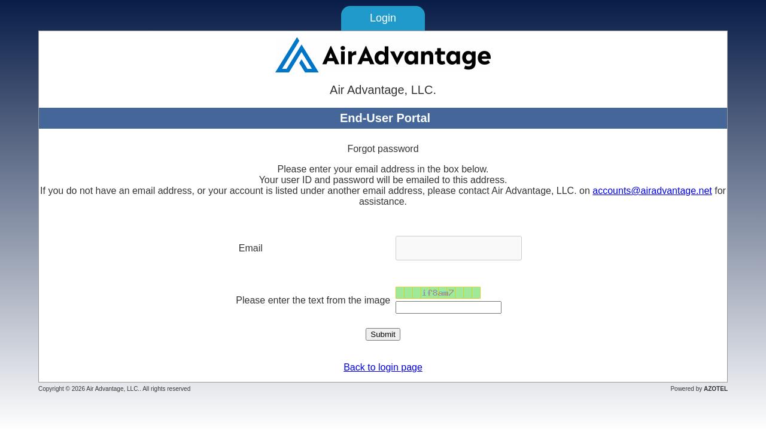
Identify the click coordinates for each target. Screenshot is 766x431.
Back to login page (383, 367)
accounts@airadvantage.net (652, 191)
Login (383, 18)
